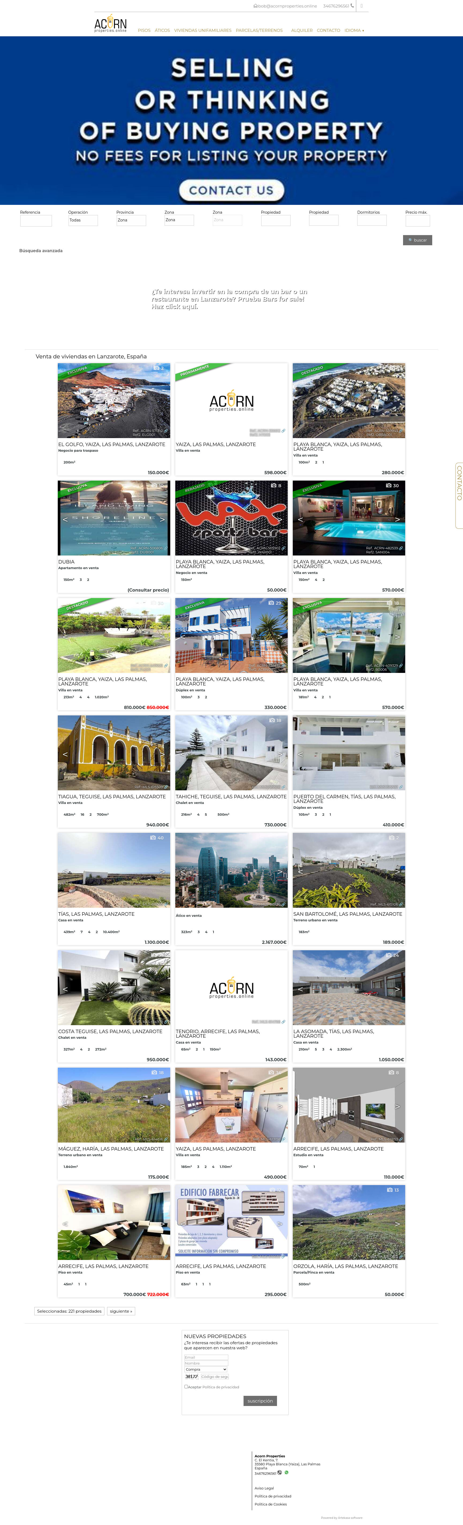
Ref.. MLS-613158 (266, 1139)
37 (157, 955)
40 (157, 838)
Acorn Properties (270, 1456)
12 (157, 1190)
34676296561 (268, 1474)
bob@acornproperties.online (287, 6)
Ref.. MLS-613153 (384, 1139)
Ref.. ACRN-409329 (382, 666)
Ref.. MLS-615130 (266, 904)
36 (274, 1072)
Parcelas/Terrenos (259, 30)
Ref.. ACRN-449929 (147, 666)
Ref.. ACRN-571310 (148, 431)
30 (392, 485)
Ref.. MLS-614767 (384, 1022)
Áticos (162, 30)
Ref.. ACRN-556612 (265, 431)
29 (274, 603)
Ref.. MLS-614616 (149, 1139)
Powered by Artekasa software (342, 1518)
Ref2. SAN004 (378, 552)
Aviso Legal (264, 1488)
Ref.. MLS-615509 (148, 787)
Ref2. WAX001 (260, 552)
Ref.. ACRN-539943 (382, 431)
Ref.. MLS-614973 (148, 1022)
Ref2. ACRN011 (261, 670)
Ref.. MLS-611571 (149, 1257)
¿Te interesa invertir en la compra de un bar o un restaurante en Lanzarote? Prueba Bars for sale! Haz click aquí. (229, 299)
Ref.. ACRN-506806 (147, 548)
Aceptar (213, 1387)
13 (392, 1190)
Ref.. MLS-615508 (266, 787)
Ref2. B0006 (376, 670)
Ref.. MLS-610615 (384, 1257)
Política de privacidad (220, 1387)
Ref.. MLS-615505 (149, 904)
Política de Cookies (271, 1504)
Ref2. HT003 (260, 435)
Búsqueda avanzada (41, 250)
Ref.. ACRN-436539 (264, 666)
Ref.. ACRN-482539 (382, 548)
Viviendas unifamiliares (203, 30)
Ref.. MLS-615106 (384, 904)
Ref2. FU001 (141, 670)
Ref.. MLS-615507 (384, 787)
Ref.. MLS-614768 (266, 1022)
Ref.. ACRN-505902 (264, 548)
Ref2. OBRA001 (379, 435)
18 (392, 603)
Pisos (144, 30)
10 (157, 485)
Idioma (354, 30)
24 (392, 955)
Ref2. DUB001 (142, 552)
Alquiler (302, 30)
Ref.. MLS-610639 (266, 1257)
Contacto (328, 30)
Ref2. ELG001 (144, 435)
